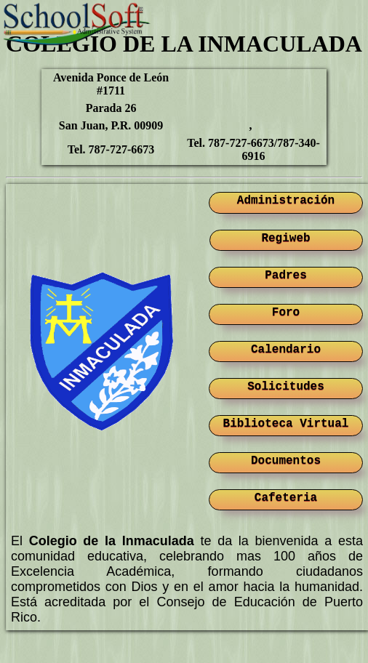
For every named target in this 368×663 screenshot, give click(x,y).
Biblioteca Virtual (286, 423)
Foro (286, 312)
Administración (286, 200)
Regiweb (285, 238)
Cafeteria (286, 498)
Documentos (286, 460)
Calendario (286, 349)
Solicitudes (285, 386)
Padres (286, 275)
